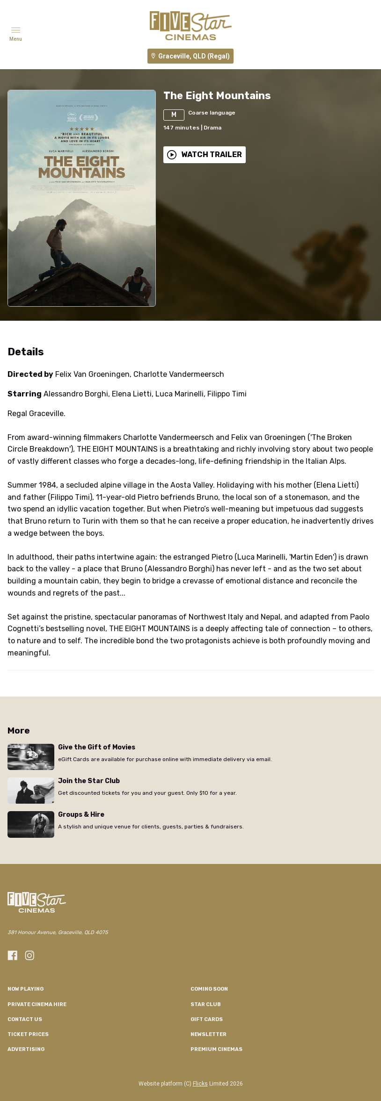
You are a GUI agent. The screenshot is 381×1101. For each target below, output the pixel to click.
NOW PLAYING (25, 989)
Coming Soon (209, 989)
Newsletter (208, 1034)
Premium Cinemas (216, 1049)
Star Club (205, 1004)
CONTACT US (24, 1019)
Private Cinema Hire (36, 1004)
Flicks (200, 1083)
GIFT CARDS (206, 1019)
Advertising (25, 1049)
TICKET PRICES (28, 1034)
